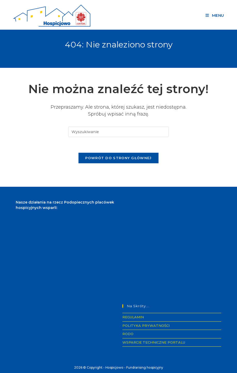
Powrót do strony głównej (118, 158)
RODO (127, 334)
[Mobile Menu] (215, 15)
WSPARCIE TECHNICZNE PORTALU (153, 342)
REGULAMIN (133, 317)
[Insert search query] (118, 132)
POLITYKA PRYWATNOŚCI (146, 325)
